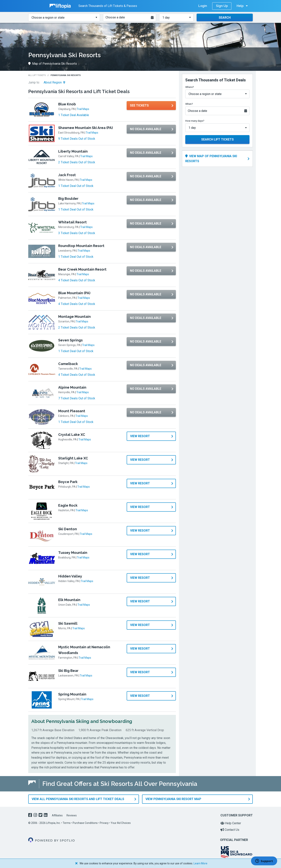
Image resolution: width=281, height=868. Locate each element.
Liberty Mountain (73, 151)
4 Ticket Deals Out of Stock (76, 280)
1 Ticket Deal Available (73, 115)
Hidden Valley (70, 576)
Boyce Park (67, 482)
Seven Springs (70, 340)
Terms (67, 822)
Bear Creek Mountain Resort (82, 269)
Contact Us (229, 830)
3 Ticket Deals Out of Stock (76, 233)
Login (202, 6)
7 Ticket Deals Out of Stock (76, 398)
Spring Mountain (72, 694)
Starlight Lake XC (73, 458)
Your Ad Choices (121, 822)
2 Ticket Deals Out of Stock (76, 162)
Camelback (68, 364)
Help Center (230, 823)
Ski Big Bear (68, 671)
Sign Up (222, 6)
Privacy (104, 822)
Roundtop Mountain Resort (81, 246)
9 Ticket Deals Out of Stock (76, 138)
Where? (189, 86)
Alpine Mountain (72, 387)
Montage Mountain (74, 317)
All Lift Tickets (37, 75)
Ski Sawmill (67, 623)
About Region (54, 82)
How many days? (194, 120)
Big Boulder (68, 199)
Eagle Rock (67, 505)
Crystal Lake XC (71, 435)
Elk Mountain (69, 600)
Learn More (200, 863)
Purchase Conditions (85, 822)
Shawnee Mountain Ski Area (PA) (85, 128)
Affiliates (57, 815)
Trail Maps (83, 109)
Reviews (72, 815)
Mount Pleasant (71, 411)
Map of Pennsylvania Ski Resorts (52, 63)
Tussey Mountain (72, 553)
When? (189, 103)
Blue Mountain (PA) (74, 293)
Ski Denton (67, 529)
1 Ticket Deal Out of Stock (75, 186)
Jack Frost (67, 175)
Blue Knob (67, 104)
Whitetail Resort (72, 222)
